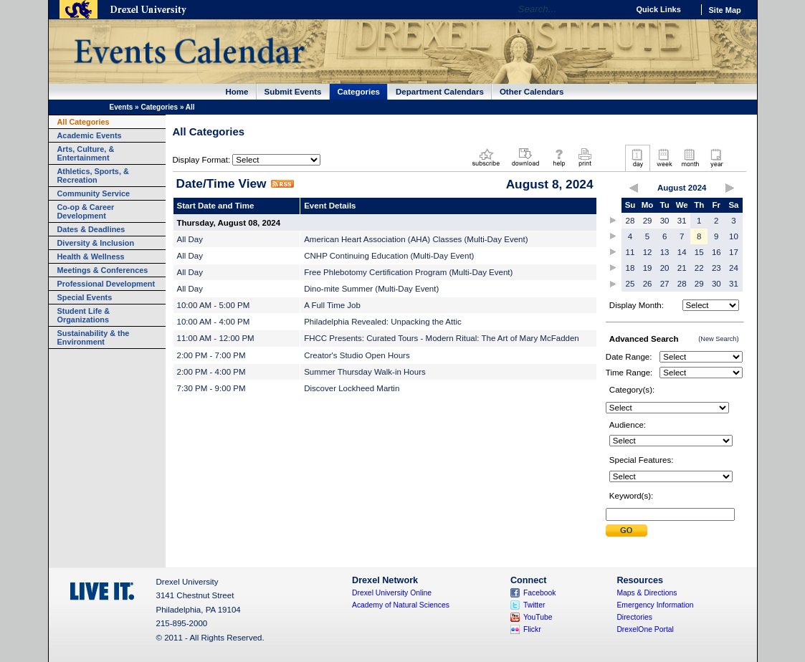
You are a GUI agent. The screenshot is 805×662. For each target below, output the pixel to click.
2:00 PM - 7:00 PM (211, 355)
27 (665, 283)
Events (121, 107)
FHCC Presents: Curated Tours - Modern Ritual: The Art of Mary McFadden (441, 338)
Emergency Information (654, 605)
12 (647, 252)
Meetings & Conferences (102, 270)
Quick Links (659, 9)
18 (630, 268)
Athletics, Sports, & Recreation (93, 175)
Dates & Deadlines (91, 229)
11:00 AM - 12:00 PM (215, 338)
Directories (634, 617)
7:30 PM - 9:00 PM (211, 388)
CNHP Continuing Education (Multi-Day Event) (389, 255)
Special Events (85, 297)
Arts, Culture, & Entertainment (86, 153)
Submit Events (293, 91)
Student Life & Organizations (83, 315)
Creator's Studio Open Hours (357, 355)
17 (733, 252)
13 (665, 252)
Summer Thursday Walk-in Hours (365, 372)
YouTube (538, 617)
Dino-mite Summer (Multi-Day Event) (371, 288)
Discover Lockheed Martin (351, 388)
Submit (626, 530)
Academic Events (89, 135)
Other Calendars (532, 91)
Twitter (534, 605)
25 (630, 283)
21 (682, 268)
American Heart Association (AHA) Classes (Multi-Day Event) (416, 239)
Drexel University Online (392, 593)
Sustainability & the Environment (93, 337)
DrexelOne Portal (644, 629)
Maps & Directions (646, 593)
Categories (359, 91)
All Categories (83, 121)
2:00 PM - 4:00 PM (211, 372)
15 (699, 252)
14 (682, 252)
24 (733, 268)
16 (716, 252)
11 (630, 252)
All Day (190, 239)
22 (699, 268)
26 (647, 283)
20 (665, 268)
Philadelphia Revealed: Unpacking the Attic (383, 321)
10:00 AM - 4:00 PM (213, 321)
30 (665, 220)
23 (716, 268)
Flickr (532, 629)
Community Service (93, 193)
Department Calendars (440, 91)
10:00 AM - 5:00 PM (213, 305)
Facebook (539, 593)
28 (630, 220)
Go (614, 9)
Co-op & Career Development (86, 211)
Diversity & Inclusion (96, 243)
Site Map (725, 10)
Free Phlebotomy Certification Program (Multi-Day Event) (408, 272)
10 (733, 236)
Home (237, 91)
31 (682, 220)
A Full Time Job (332, 305)
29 (647, 220)
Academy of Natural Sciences (400, 605)
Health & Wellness (91, 256)
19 (647, 268)
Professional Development (106, 283)
